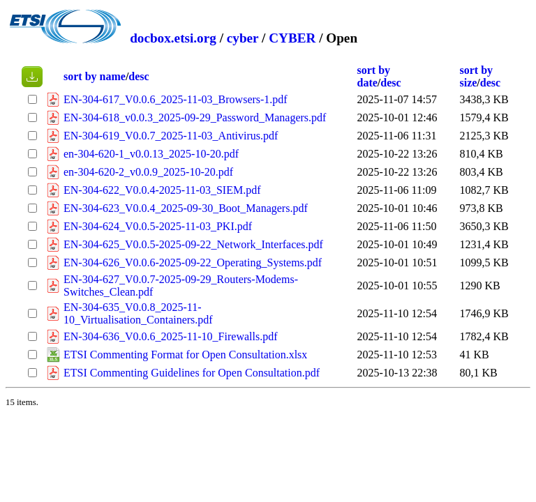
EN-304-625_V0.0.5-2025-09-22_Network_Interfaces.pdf (193, 244)
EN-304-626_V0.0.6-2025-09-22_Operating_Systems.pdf (193, 262)
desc (138, 76)
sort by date (374, 76)
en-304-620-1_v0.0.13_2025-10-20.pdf (151, 154)
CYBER (292, 38)
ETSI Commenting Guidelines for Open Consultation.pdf (192, 373)
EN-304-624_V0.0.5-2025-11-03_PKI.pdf (158, 226)
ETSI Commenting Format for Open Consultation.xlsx (185, 354)
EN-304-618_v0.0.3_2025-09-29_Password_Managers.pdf (195, 117)
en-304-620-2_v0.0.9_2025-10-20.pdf (148, 172)
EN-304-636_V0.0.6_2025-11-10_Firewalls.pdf (170, 336)
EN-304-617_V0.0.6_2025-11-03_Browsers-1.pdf (176, 99)
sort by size (476, 76)
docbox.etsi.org (173, 38)
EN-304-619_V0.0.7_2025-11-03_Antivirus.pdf (171, 136)
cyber (242, 38)
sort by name (95, 76)
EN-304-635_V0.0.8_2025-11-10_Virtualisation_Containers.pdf (138, 313)
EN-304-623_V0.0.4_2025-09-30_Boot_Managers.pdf (186, 208)
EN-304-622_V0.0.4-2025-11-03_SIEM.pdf (162, 190)
